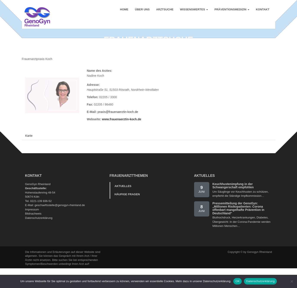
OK (237, 281)
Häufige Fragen (127, 213)
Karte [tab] (28, 155)
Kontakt (262, 10)
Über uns (141, 10)
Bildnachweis (33, 232)
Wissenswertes (193, 10)
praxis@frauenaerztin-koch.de (117, 131)
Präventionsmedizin (231, 10)
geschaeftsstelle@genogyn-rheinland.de (60, 224)
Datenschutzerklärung (38, 237)
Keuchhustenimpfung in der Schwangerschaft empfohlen (233, 205)
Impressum (32, 228)
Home (123, 10)
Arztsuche (164, 10)
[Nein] (291, 281)
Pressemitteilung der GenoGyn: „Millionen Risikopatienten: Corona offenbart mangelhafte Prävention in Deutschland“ (239, 227)
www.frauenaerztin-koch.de (121, 138)
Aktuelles (123, 205)
